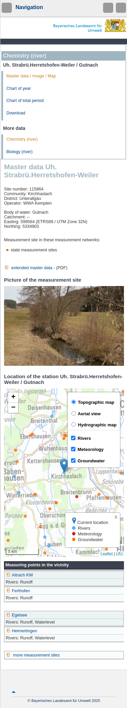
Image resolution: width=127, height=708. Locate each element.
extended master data (28, 268)
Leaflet (106, 554)
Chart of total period (25, 100)
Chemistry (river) (22, 139)
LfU (119, 554)
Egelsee (16, 615)
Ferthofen (18, 591)
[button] (64, 465)
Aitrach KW (19, 575)
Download (15, 113)
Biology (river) (19, 151)
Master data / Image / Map (31, 76)
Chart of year (18, 88)
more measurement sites (36, 655)
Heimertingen (21, 631)
